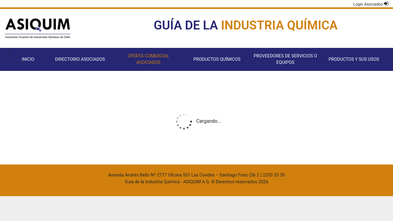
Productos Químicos (217, 59)
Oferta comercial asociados (148, 59)
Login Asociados (370, 3)
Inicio (27, 59)
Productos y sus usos (354, 59)
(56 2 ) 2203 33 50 (267, 175)
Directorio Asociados (80, 59)
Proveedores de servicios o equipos (285, 59)
